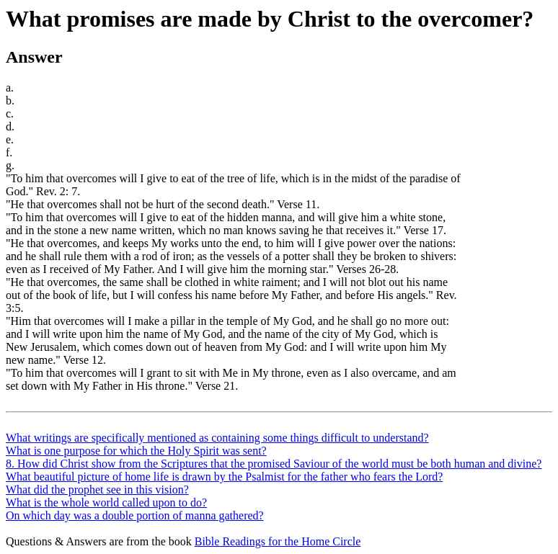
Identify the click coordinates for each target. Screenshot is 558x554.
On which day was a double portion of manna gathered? (135, 515)
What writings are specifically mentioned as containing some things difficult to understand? (217, 438)
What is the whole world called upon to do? (106, 502)
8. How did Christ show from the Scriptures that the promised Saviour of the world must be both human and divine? (273, 463)
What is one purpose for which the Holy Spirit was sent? (136, 450)
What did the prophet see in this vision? (97, 489)
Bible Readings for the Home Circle (278, 541)
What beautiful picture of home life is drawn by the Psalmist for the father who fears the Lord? (224, 476)
